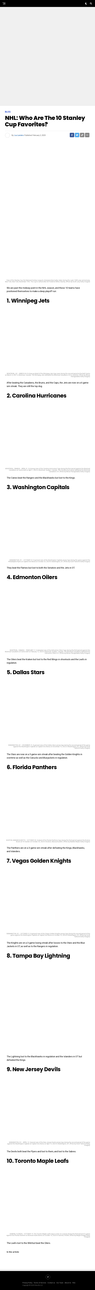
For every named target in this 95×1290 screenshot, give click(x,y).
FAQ (73, 1283)
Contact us (51, 1283)
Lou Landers (19, 135)
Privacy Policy (27, 1283)
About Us (68, 1283)
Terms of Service (40, 1283)
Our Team (59, 1283)
